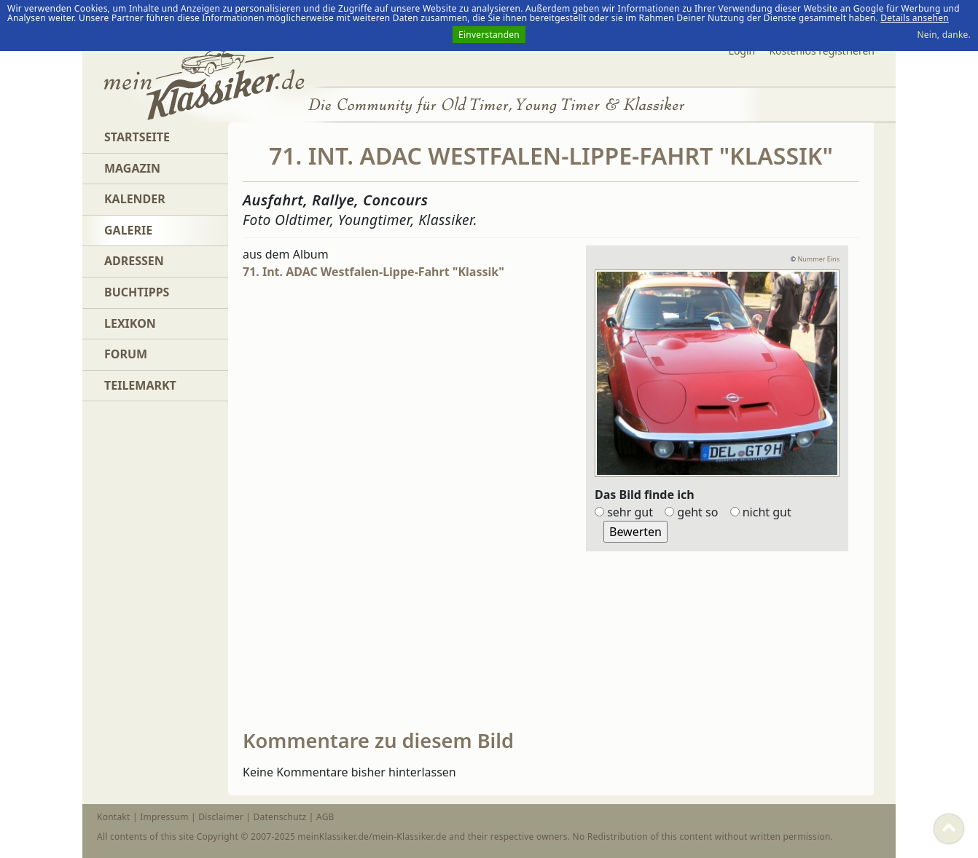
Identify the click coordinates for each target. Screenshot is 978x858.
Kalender (134, 199)
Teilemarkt (140, 385)
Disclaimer (220, 817)
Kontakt (113, 817)
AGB (325, 817)
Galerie (128, 230)
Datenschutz (279, 817)
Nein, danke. (944, 34)
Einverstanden (489, 34)
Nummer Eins (818, 259)
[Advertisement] (352, 506)
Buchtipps (136, 292)
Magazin (132, 168)
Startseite (137, 137)
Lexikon (130, 323)
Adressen (134, 261)
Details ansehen (914, 18)
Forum (125, 354)
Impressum (164, 817)
